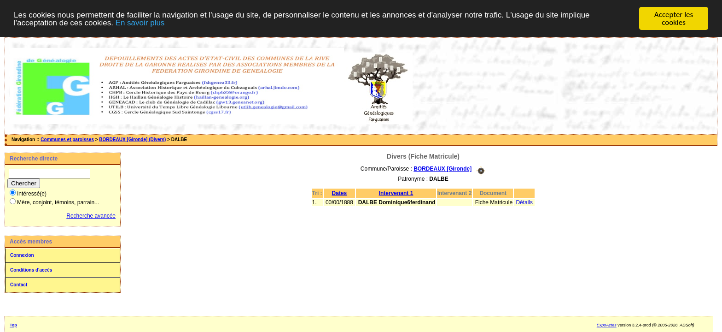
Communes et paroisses (67, 139)
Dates (339, 193)
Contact (18, 284)
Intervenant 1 (396, 193)
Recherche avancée (91, 215)
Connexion (22, 254)
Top (13, 324)
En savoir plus (140, 22)
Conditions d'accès (31, 269)
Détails (524, 202)
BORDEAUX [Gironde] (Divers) (132, 139)
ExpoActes (607, 324)
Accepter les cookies (673, 18)
